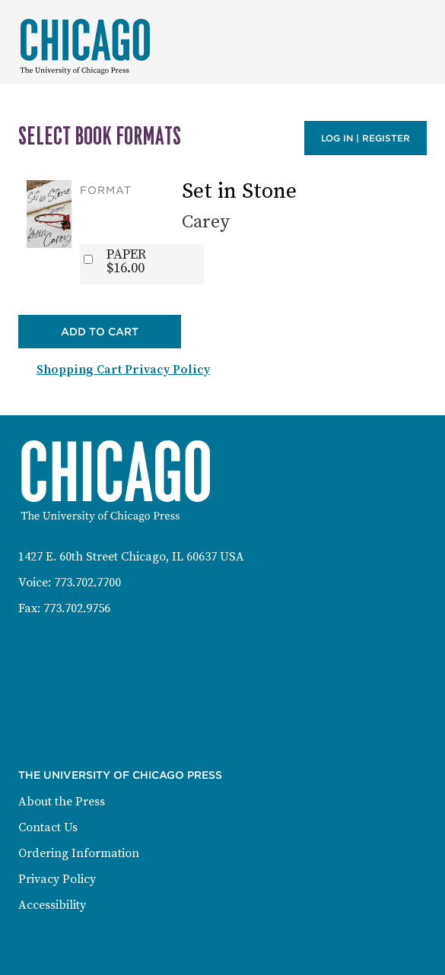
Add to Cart (99, 331)
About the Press (61, 801)
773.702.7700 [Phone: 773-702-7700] (87, 582)
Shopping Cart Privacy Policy (123, 369)
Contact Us (48, 827)
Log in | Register (365, 138)
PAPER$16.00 (126, 261)
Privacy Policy (57, 879)
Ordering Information (78, 853)
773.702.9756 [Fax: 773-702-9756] (76, 608)
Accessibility (52, 905)
